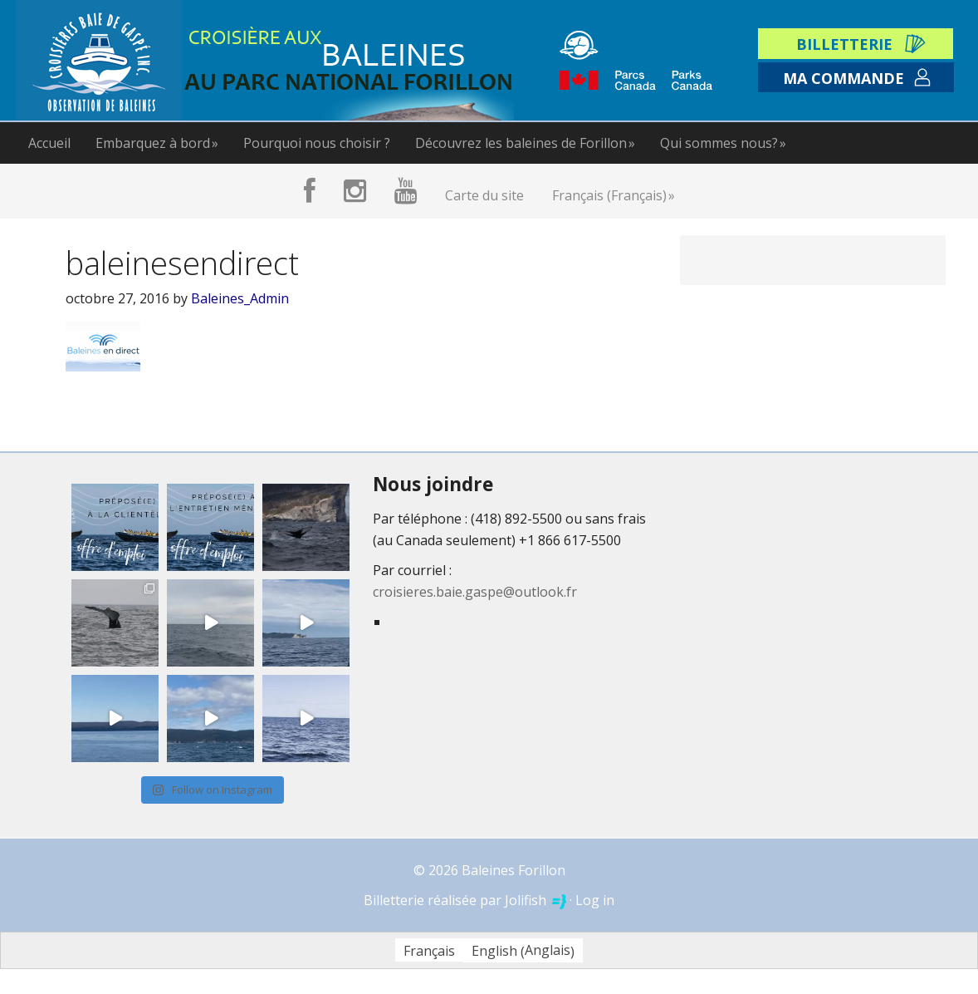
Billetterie (844, 44)
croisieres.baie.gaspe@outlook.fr (475, 592)
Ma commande (843, 78)
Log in (594, 900)
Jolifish (535, 900)
